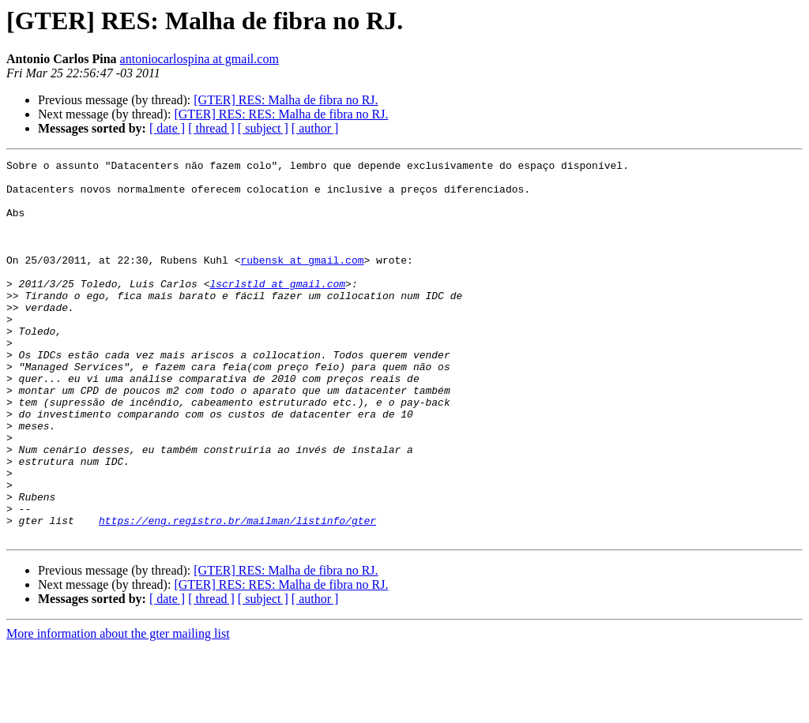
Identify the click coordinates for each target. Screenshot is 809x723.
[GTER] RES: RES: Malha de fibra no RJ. (281, 114)
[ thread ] (211, 128)
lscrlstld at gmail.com (277, 309)
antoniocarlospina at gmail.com (199, 59)
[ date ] (167, 128)
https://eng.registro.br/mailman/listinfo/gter (237, 593)
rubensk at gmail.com (301, 281)
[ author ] (315, 128)
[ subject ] (263, 128)
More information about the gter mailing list (118, 709)
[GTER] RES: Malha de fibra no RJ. (286, 100)
